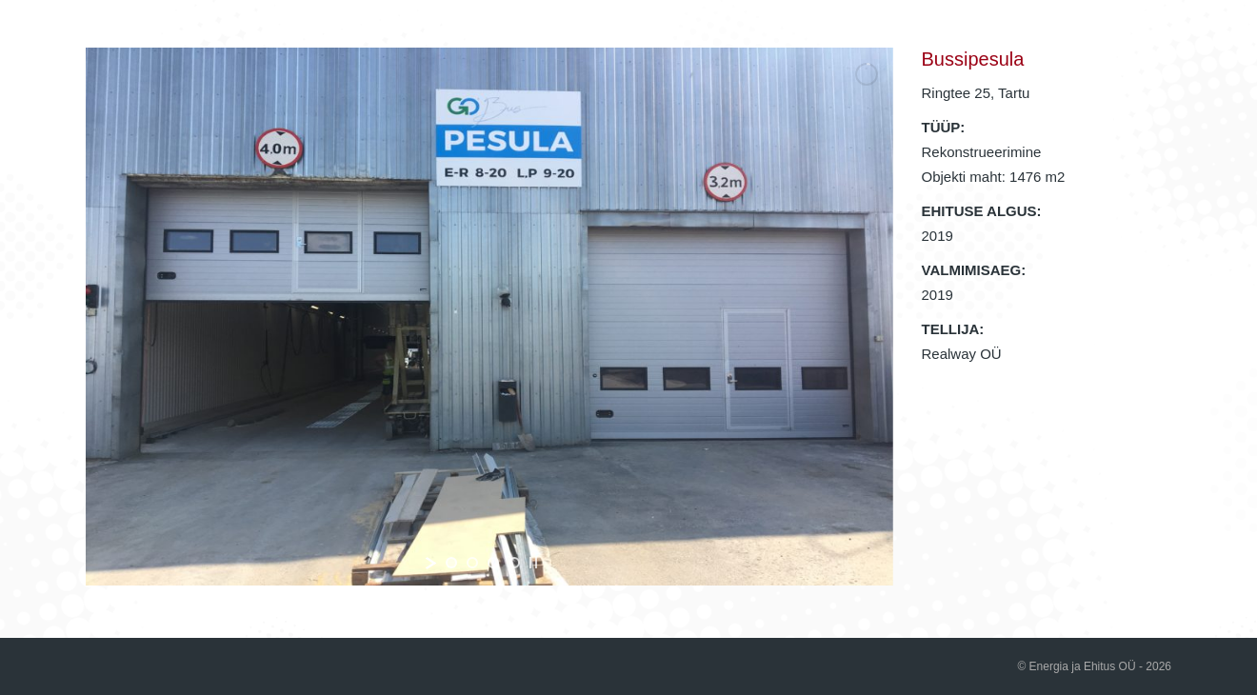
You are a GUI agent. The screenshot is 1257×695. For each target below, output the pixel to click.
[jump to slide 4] (514, 562)
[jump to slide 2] (472, 562)
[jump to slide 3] (493, 562)
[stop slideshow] (533, 562)
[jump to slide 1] (451, 562)
